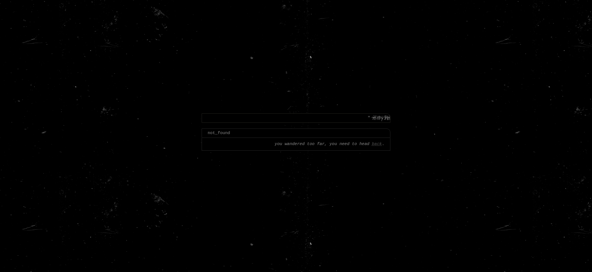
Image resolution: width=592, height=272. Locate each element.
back (377, 144)
